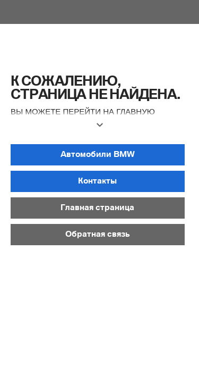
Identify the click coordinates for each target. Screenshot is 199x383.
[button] (99, 129)
